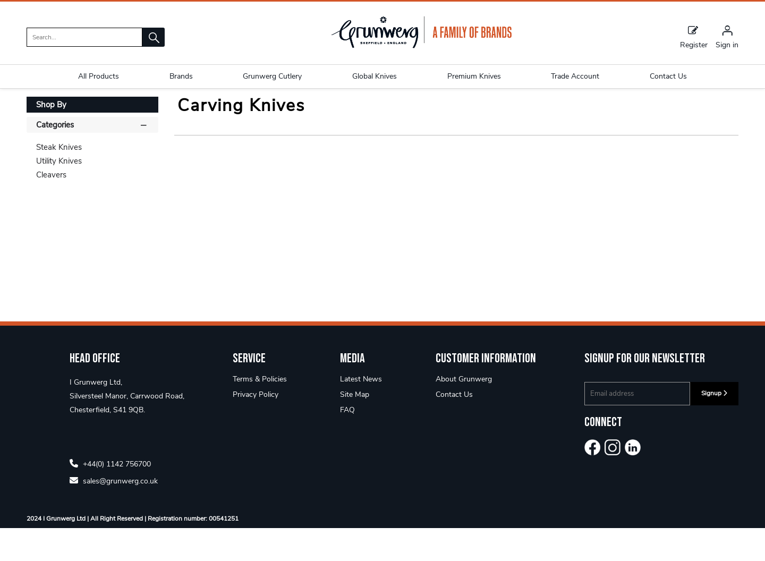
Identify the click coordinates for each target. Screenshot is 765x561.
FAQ (347, 443)
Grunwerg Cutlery (272, 76)
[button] (153, 37)
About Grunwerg (464, 412)
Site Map (354, 427)
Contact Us (454, 427)
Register (694, 36)
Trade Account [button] (575, 76)
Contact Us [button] (668, 76)
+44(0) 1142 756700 (110, 496)
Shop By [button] (51, 137)
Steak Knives (59, 180)
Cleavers (51, 207)
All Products (98, 76)
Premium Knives (474, 76)
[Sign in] (727, 36)
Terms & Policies (260, 412)
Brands (181, 76)
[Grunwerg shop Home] (421, 46)
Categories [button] (92, 157)
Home (38, 109)
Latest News (361, 412)
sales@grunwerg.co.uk (114, 513)
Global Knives (374, 76)
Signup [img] (714, 426)
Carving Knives (208, 109)
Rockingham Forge (93, 109)
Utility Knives (59, 194)
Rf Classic (154, 109)
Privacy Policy (255, 427)
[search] (84, 37)
